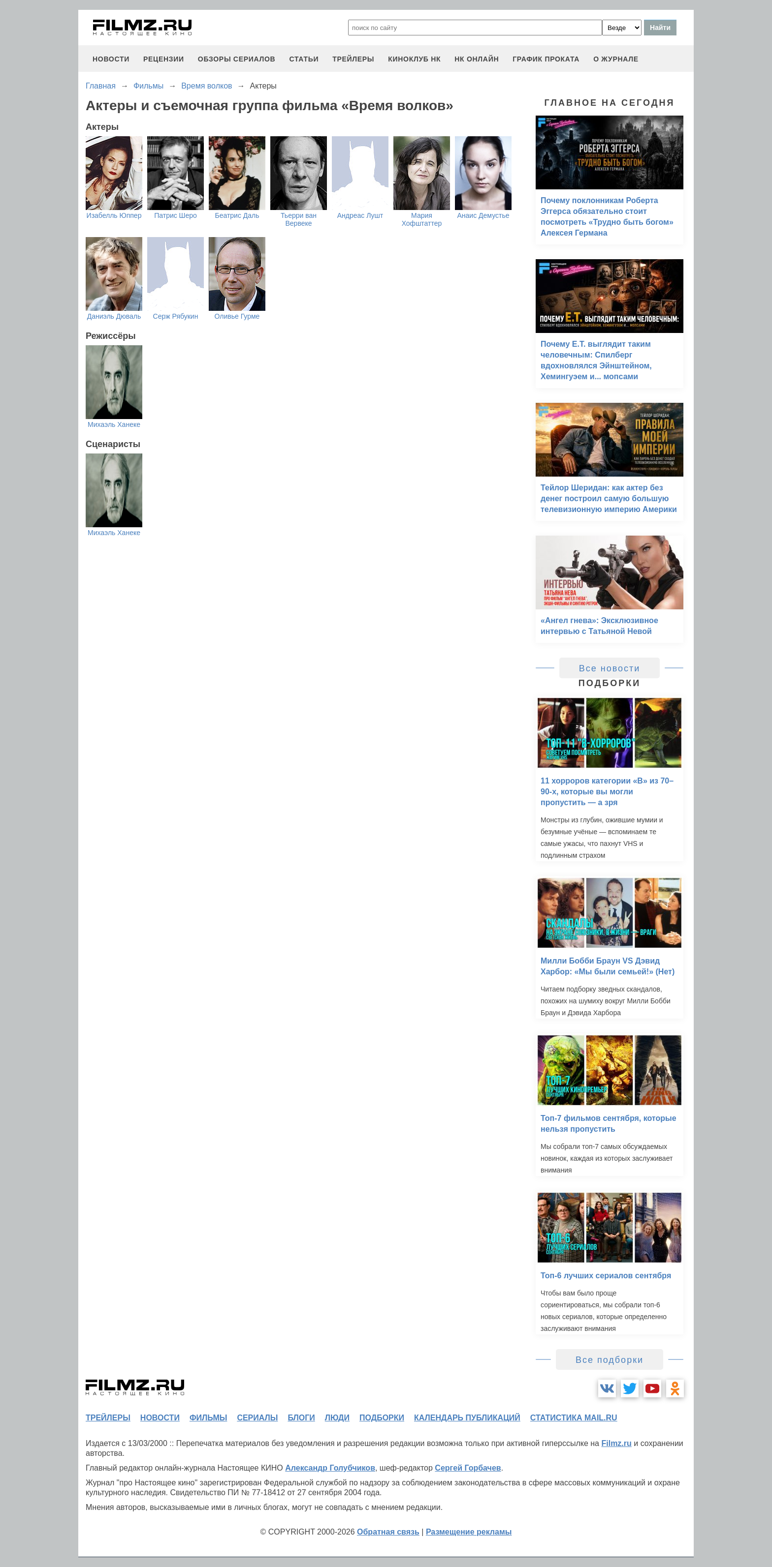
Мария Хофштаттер (422, 219)
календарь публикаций (467, 1418)
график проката (546, 59)
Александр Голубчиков (330, 1468)
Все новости (610, 668)
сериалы (257, 1418)
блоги (301, 1418)
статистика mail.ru (573, 1418)
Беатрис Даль (237, 215)
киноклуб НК (414, 59)
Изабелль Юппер (114, 215)
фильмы (208, 1418)
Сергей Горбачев (468, 1468)
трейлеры (353, 59)
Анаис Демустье (483, 215)
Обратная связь (388, 1532)
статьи (304, 59)
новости (111, 59)
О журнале (616, 59)
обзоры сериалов (237, 59)
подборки (381, 1418)
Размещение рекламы (469, 1532)
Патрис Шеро (175, 215)
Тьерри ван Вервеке (299, 219)
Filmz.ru (616, 1443)
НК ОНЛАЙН (476, 59)
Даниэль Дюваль (114, 316)
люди (337, 1418)
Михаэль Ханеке (114, 424)
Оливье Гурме (237, 316)
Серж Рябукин (175, 316)
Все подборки (609, 1360)
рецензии (163, 59)
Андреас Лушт (360, 215)
